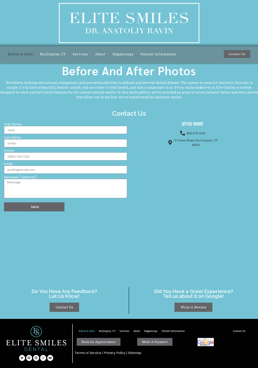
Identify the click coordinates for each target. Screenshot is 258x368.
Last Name (12, 137)
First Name (12, 124)
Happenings (123, 54)
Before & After (20, 54)
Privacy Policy (115, 353)
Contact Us (239, 331)
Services (80, 54)
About (100, 54)
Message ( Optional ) (20, 177)
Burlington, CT (53, 54)
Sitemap (134, 353)
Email (8, 164)
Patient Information (158, 54)
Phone (9, 150)
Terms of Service (87, 353)
